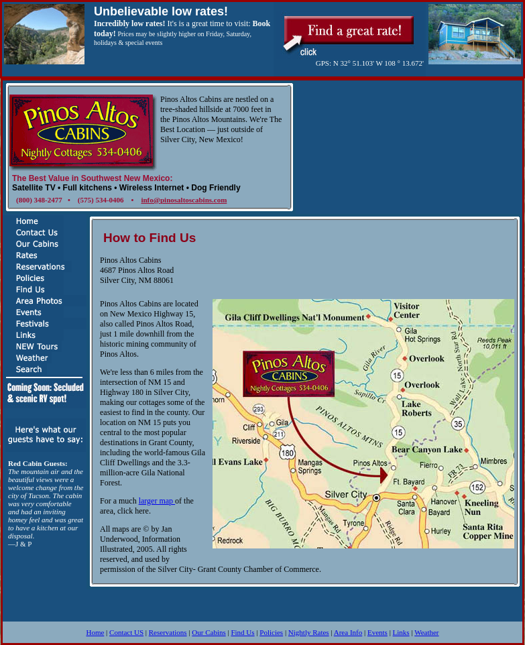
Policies (271, 632)
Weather (426, 632)
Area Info (348, 632)
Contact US (126, 632)
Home (95, 632)
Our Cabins (208, 632)
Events (377, 632)
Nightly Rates (308, 632)
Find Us (242, 632)
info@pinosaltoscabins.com (184, 200)
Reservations (168, 632)
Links (401, 632)
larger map (157, 501)
